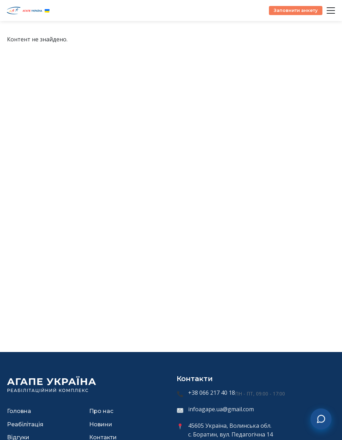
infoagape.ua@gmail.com (221, 409)
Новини (100, 424)
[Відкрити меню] (330, 10)
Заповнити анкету (296, 10)
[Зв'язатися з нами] (321, 418)
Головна (19, 411)
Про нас (101, 411)
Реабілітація (25, 424)
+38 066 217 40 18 (211, 393)
